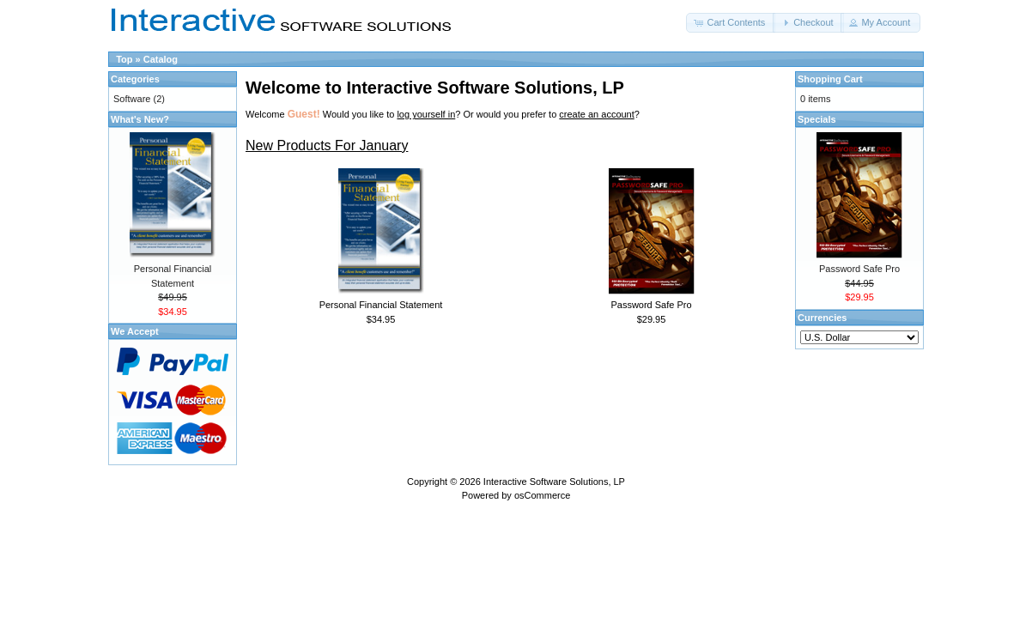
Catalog (160, 59)
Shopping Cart (830, 79)
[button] (730, 23)
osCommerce (542, 495)
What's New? (140, 119)
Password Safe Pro (650, 305)
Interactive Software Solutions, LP (554, 481)
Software (131, 99)
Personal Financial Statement (381, 305)
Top (124, 59)
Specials (817, 119)
